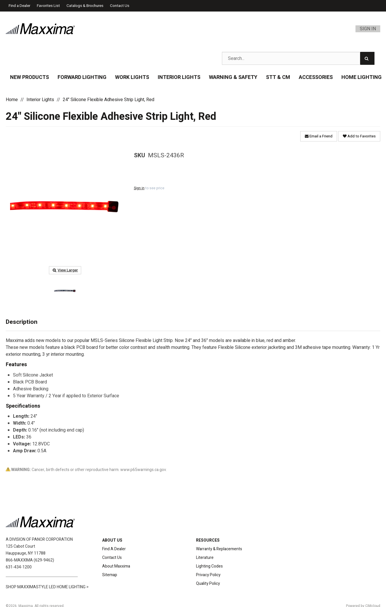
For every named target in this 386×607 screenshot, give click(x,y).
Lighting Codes (209, 566)
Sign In (368, 28)
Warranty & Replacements (219, 549)
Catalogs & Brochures (84, 6)
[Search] (367, 58)
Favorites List (48, 6)
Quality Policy (208, 583)
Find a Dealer (19, 6)
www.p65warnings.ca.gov (143, 470)
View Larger (65, 270)
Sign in (139, 188)
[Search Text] (298, 58)
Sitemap (109, 575)
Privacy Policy (208, 575)
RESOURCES (208, 540)
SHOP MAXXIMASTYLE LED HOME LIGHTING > (47, 587)
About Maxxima (116, 566)
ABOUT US (112, 540)
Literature (205, 558)
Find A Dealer (114, 549)
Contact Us (119, 6)
